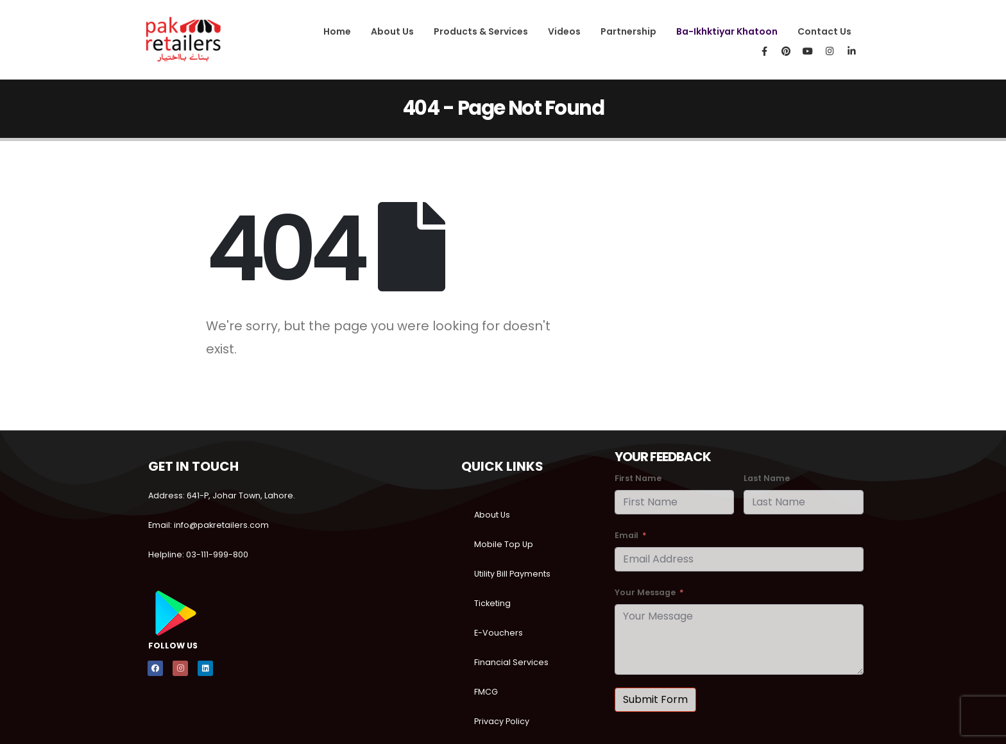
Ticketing (492, 603)
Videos (564, 31)
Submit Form (655, 699)
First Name (638, 478)
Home (337, 31)
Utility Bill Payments (512, 573)
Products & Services (481, 31)
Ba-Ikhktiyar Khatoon (727, 31)
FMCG (486, 691)
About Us (392, 31)
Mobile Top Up (503, 544)
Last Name (767, 478)
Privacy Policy (501, 721)
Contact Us (824, 31)
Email (626, 535)
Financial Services (511, 662)
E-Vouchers (498, 632)
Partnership (628, 31)
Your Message (645, 592)
